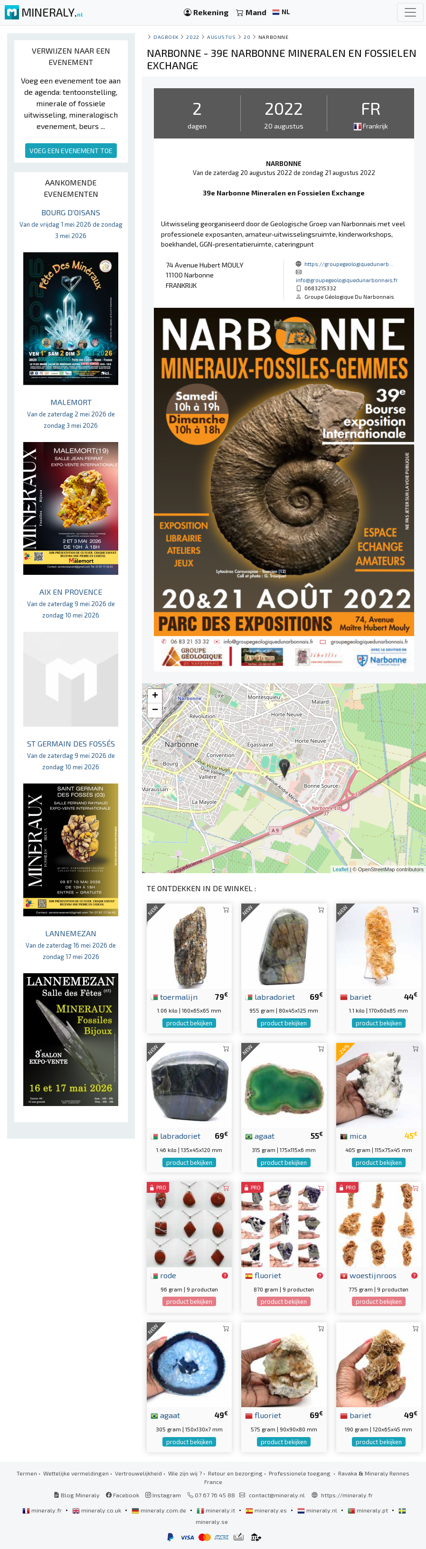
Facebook (122, 1495)
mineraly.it (217, 1510)
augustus (221, 37)
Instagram (163, 1495)
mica (353, 1135)
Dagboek (166, 37)
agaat (260, 1135)
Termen (27, 1473)
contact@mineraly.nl (277, 1495)
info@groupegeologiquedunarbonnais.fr (347, 280)
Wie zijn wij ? (185, 1473)
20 (247, 37)
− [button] (155, 710)
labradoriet (270, 996)
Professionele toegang (300, 1473)
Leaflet (341, 869)
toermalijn (174, 996)
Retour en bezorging (235, 1473)
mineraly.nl (318, 1510)
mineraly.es (267, 1510)
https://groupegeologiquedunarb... (348, 263)
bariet (355, 996)
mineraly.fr (42, 1510)
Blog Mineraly (77, 1495)
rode (163, 1275)
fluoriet (263, 1275)
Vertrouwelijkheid (138, 1473)
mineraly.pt (368, 1510)
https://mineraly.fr (347, 1495)
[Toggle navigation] (410, 12)
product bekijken (189, 1023)
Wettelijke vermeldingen (76, 1473)
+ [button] (155, 696)
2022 (192, 37)
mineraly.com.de (160, 1510)
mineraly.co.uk (97, 1510)
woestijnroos (368, 1275)
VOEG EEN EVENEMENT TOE (71, 151)
